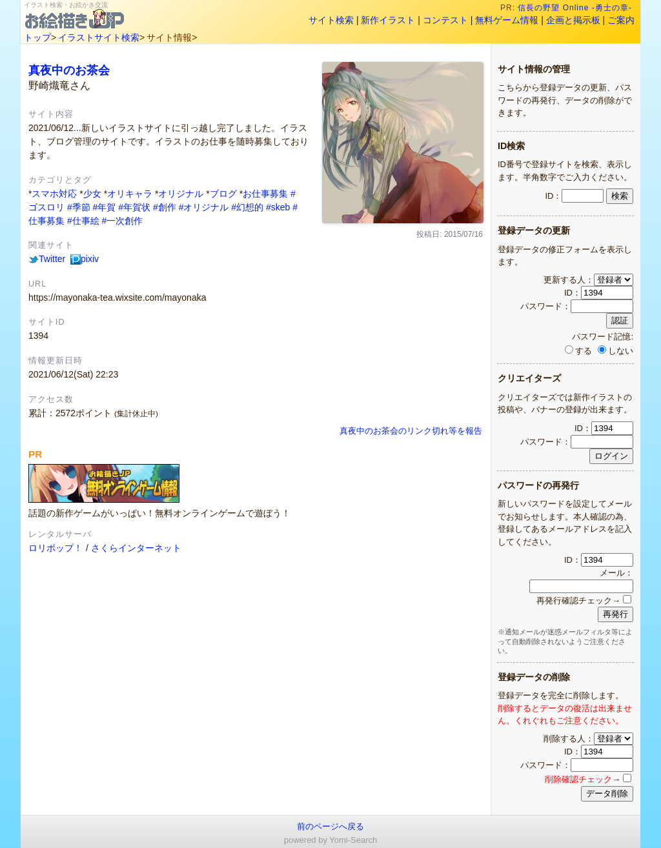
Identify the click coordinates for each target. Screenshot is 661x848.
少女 (92, 193)
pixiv (84, 259)
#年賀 (104, 207)
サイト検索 (331, 20)
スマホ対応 (54, 193)
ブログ (223, 193)
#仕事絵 (83, 221)
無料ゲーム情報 (506, 20)
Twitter (46, 259)
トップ (37, 37)
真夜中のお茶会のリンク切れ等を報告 (411, 431)
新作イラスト (388, 20)
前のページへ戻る (330, 826)
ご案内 (621, 20)
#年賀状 (134, 207)
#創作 (164, 207)
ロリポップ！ (55, 548)
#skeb (278, 207)
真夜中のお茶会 (69, 70)
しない (615, 351)
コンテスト (445, 20)
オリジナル (180, 193)
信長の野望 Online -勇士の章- (576, 7)
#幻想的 (247, 207)
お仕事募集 (265, 193)
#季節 (78, 207)
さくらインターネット (136, 548)
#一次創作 (122, 221)
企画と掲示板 (573, 20)
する (578, 351)
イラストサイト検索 (98, 37)
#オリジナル (204, 207)
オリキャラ (129, 193)
